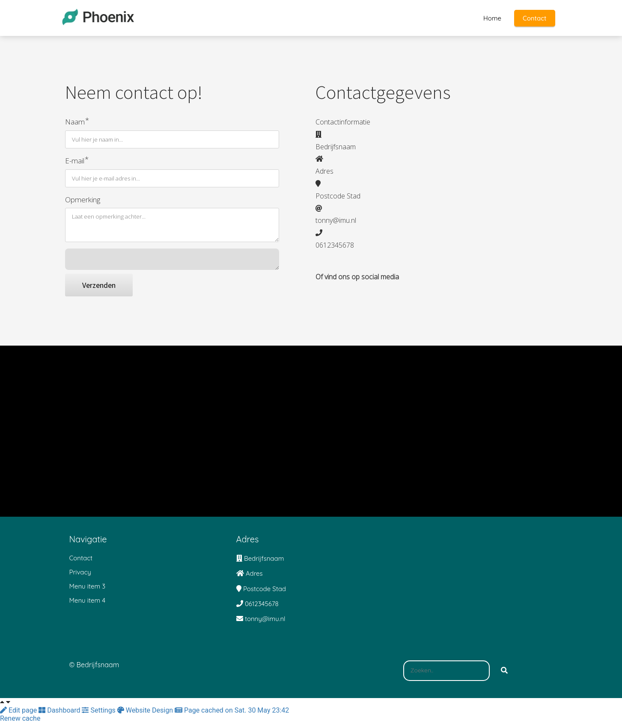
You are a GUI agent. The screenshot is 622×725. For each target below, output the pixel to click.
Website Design (146, 713)
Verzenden (99, 288)
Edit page (19, 713)
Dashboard (60, 713)
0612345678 (262, 606)
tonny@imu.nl (265, 621)
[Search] (504, 673)
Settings (99, 713)
